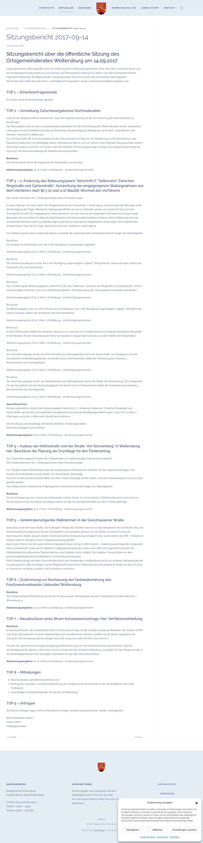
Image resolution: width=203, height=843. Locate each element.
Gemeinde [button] (84, 8)
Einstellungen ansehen (184, 829)
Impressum (174, 837)
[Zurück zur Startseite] (101, 8)
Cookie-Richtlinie (147, 837)
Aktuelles (66, 8)
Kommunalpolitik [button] (124, 8)
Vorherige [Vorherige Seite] (11, 737)
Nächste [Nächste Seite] (139, 737)
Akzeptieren (132, 829)
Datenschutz (162, 837)
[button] (196, 802)
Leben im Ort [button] (150, 8)
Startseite (46, 8)
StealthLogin (99, 829)
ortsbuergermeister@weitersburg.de (95, 798)
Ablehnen (157, 829)
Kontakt (170, 8)
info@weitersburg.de (25, 802)
